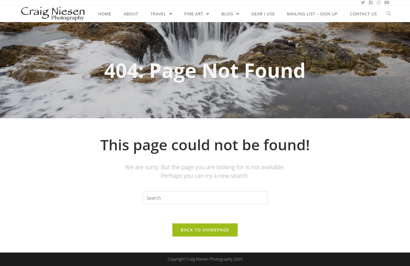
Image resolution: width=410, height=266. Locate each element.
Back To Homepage (205, 230)
